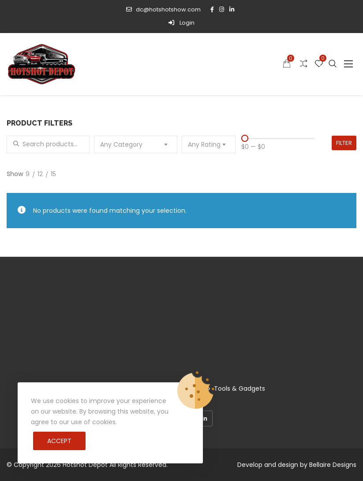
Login (181, 22)
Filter (344, 143)
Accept (59, 441)
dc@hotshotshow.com (163, 9)
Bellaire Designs (332, 464)
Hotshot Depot (85, 464)
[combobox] (135, 144)
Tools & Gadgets (239, 388)
